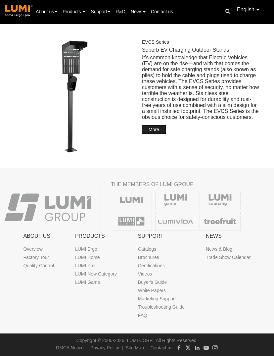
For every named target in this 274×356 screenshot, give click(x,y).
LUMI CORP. (140, 340)
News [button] (138, 11)
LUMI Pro (85, 265)
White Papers (152, 290)
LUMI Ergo (86, 249)
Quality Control (38, 265)
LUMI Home (87, 257)
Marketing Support (157, 298)
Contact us (162, 11)
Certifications (151, 265)
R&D (120, 11)
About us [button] (46, 11)
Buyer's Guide (152, 282)
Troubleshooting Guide (161, 307)
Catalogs (147, 249)
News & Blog (219, 249)
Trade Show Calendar (228, 257)
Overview (32, 249)
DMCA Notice (70, 347)
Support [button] (100, 11)
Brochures (148, 257)
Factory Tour (36, 257)
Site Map (135, 347)
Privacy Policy (104, 347)
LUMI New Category (96, 274)
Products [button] (74, 11)
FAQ (142, 315)
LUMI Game (87, 282)
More (154, 129)
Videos (145, 274)
